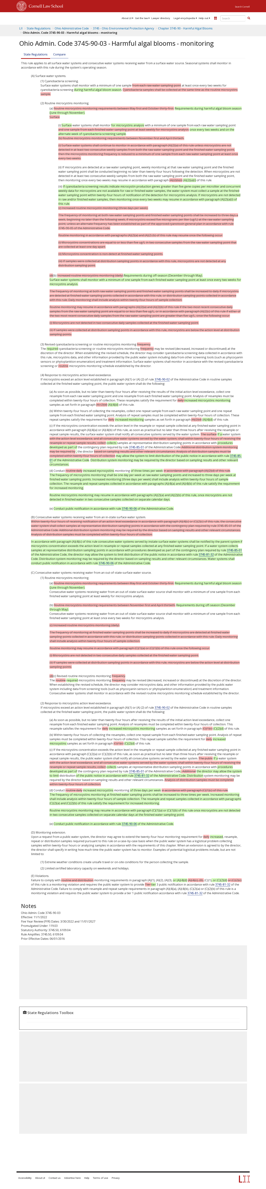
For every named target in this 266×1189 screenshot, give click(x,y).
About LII (126, 18)
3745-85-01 (136, 447)
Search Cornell (242, 6)
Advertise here (72, 1177)
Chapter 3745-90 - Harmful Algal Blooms (185, 28)
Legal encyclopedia (184, 18)
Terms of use (100, 1177)
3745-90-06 (129, 509)
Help (86, 1177)
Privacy (116, 1177)
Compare (59, 54)
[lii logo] (57, 18)
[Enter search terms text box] (233, 18)
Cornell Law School (45, 5)
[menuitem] (126, 18)
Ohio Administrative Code (72, 28)
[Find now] (248, 18)
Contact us (55, 1177)
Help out (203, 18)
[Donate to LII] (215, 18)
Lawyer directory (160, 18)
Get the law (141, 18)
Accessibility (25, 1177)
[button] (249, 18)
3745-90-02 (162, 379)
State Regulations (39, 28)
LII (21, 28)
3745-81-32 (206, 554)
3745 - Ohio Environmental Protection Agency (123, 28)
